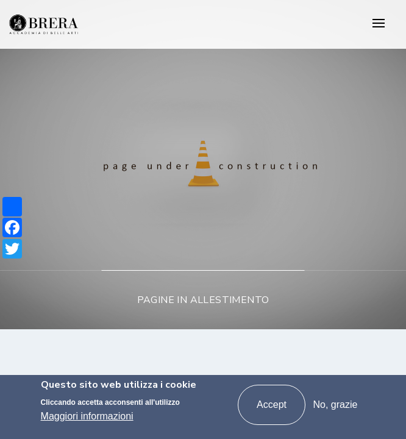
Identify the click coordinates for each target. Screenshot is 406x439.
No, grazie (335, 404)
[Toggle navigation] (378, 24)
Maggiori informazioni (87, 416)
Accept (272, 404)
